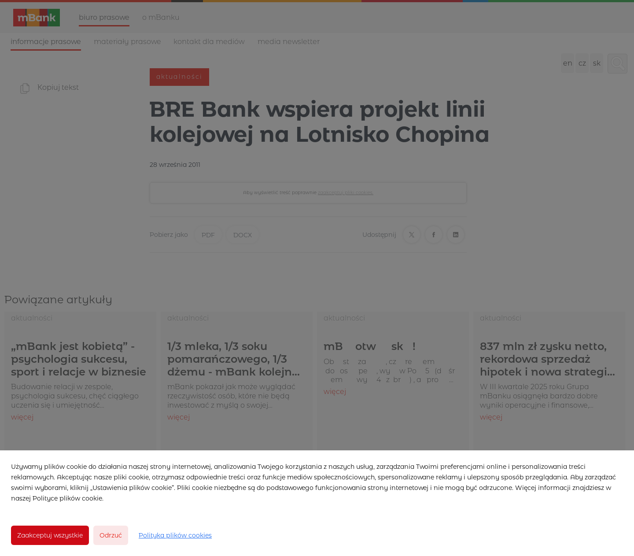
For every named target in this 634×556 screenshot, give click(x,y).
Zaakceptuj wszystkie (50, 535)
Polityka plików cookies (175, 535)
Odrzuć (111, 535)
